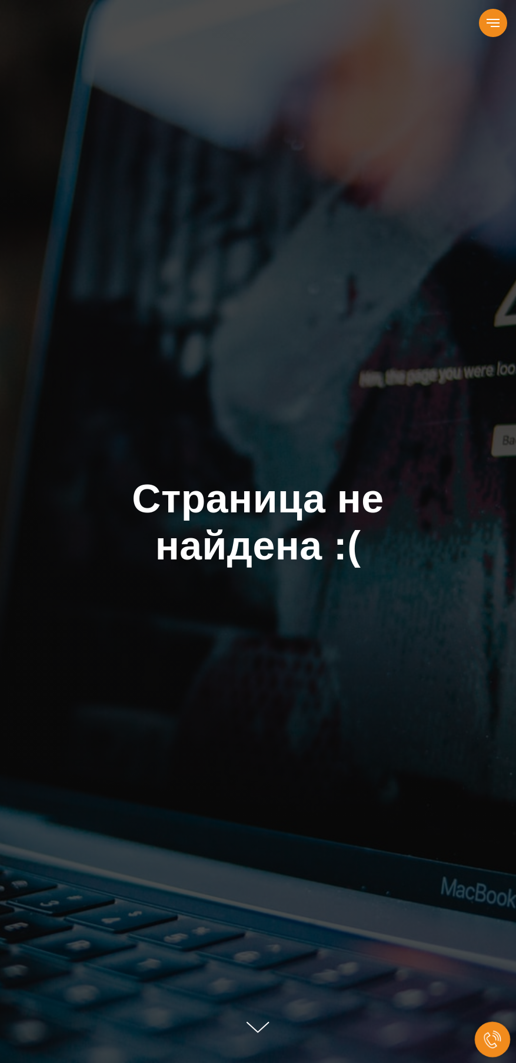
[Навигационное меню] (493, 23)
